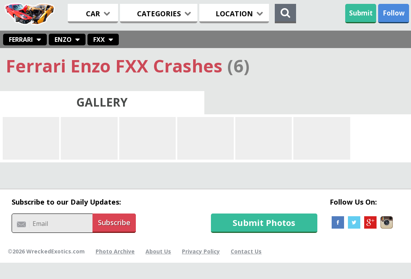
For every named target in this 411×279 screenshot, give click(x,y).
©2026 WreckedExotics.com (46, 251)
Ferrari (21, 39)
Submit (361, 13)
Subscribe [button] (114, 222)
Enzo (63, 39)
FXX (99, 39)
